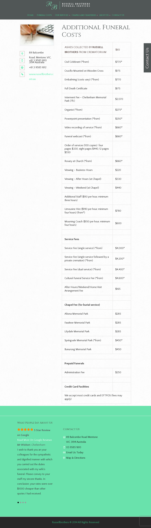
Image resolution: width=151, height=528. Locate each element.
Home (30, 15)
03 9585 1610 (73, 447)
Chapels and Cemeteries (84, 15)
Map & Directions (75, 457)
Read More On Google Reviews (34, 440)
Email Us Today (74, 452)
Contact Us (118, 15)
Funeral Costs (44, 15)
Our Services (61, 15)
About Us (104, 15)
